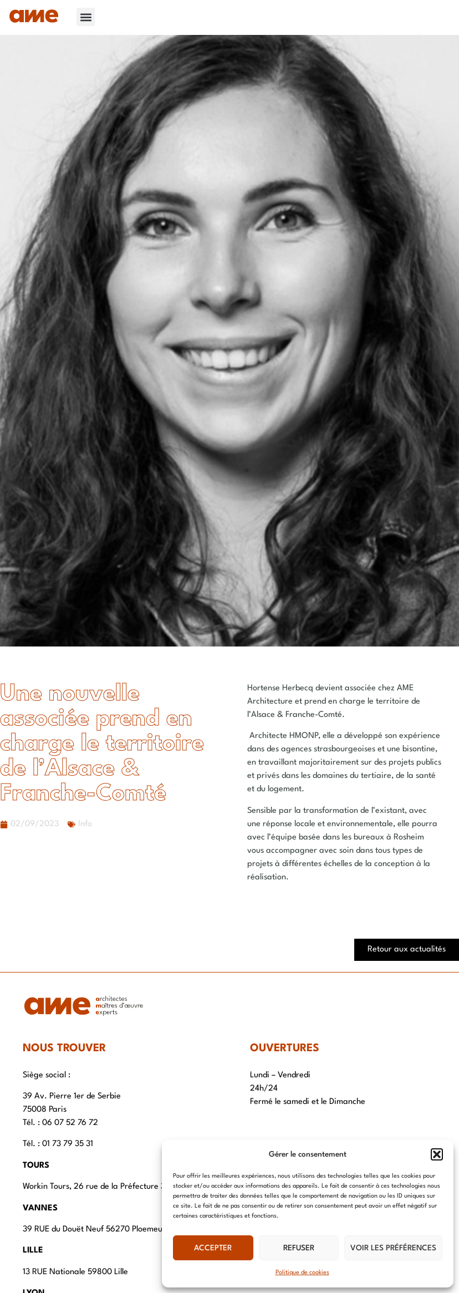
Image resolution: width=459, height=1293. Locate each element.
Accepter (213, 1248)
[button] (436, 1154)
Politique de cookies (302, 1273)
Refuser (298, 1248)
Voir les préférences (393, 1248)
